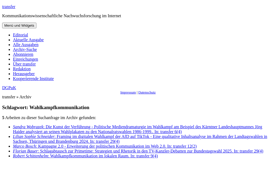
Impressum (128, 92)
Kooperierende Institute (33, 78)
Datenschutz (147, 92)
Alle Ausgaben (26, 44)
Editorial (20, 35)
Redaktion (22, 69)
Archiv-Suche (25, 49)
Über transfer (24, 64)
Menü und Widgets (19, 25)
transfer (8, 6)
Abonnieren (23, 54)
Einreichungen (25, 59)
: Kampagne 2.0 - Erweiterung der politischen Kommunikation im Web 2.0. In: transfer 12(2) (105, 146)
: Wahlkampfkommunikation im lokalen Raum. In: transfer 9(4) (85, 156)
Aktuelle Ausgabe (28, 39)
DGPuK (9, 87)
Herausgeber (24, 73)
